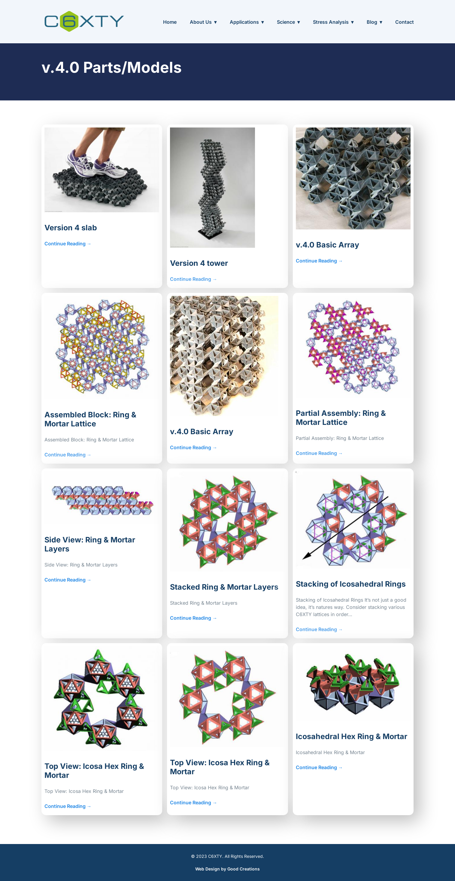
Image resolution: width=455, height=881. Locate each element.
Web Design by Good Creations (227, 868)
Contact (404, 22)
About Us (201, 22)
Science (286, 22)
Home (170, 22)
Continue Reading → (68, 244)
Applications (244, 22)
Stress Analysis (331, 22)
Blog (372, 22)
